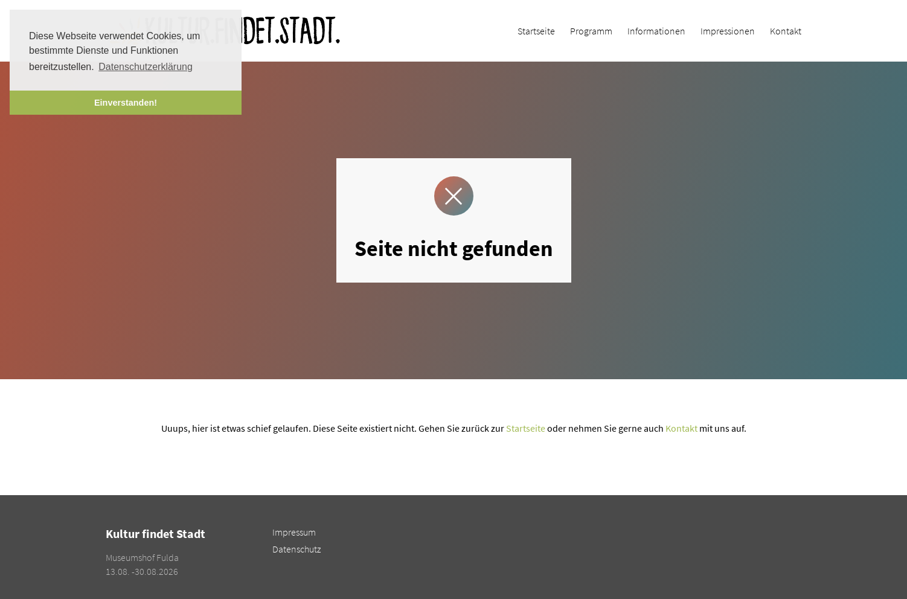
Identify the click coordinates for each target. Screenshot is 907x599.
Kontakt (681, 428)
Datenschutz (296, 549)
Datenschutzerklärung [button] (145, 67)
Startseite (525, 428)
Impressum (294, 532)
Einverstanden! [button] (125, 102)
